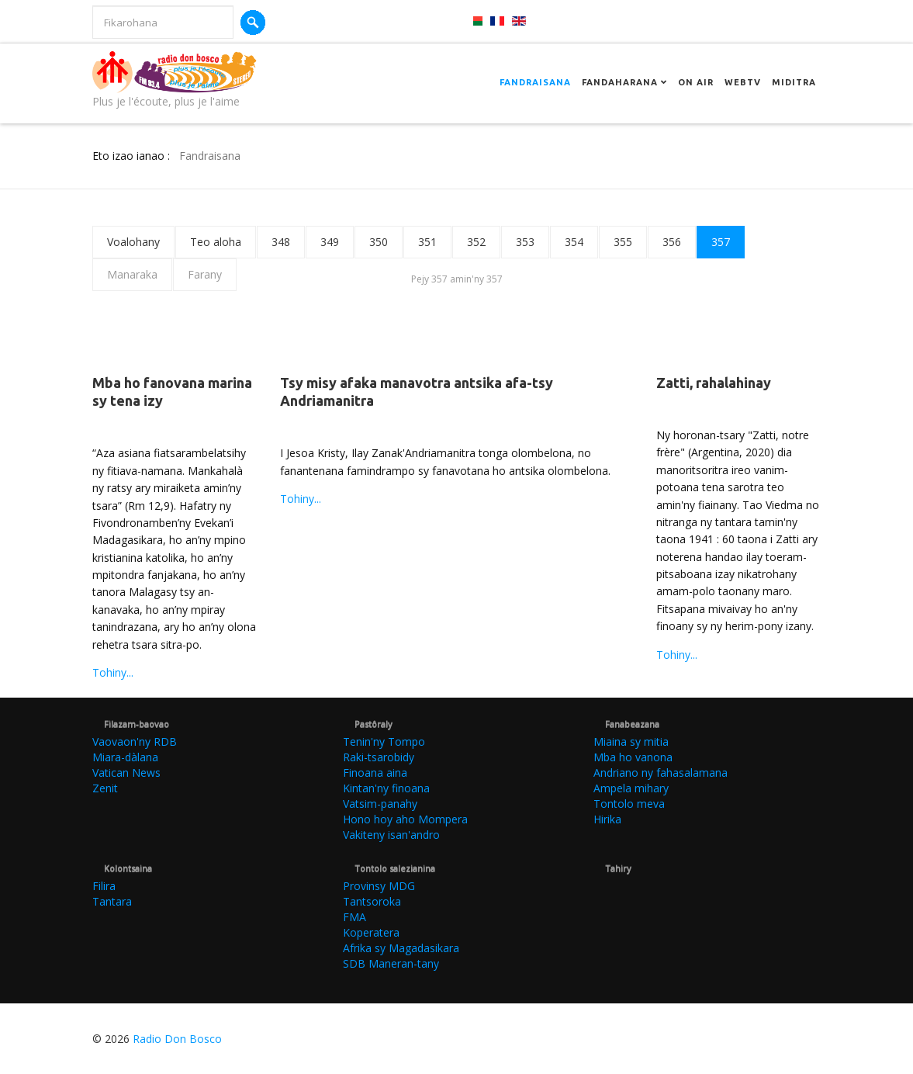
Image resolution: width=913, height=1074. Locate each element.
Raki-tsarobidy (378, 757)
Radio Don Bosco (177, 1038)
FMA (354, 916)
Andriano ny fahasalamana (660, 772)
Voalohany (133, 241)
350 (378, 241)
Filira (104, 885)
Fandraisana (535, 82)
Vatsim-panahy (380, 803)
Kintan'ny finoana (386, 788)
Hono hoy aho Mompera (405, 819)
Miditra (794, 82)
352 (476, 241)
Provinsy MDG (379, 885)
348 (280, 241)
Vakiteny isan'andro (391, 834)
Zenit (105, 788)
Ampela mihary (631, 788)
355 (623, 241)
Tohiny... (112, 672)
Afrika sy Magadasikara (401, 948)
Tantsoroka (372, 901)
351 (427, 241)
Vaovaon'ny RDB (134, 741)
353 (525, 241)
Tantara (112, 901)
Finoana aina (375, 772)
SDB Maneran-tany (391, 963)
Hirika (607, 819)
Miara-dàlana (125, 757)
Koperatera (371, 932)
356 (671, 241)
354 (574, 241)
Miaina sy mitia (631, 741)
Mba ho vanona (633, 757)
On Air (696, 82)
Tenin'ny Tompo (384, 741)
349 (329, 241)
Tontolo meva (629, 803)
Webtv (743, 82)
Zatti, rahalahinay (713, 382)
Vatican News (126, 772)
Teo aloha (215, 241)
